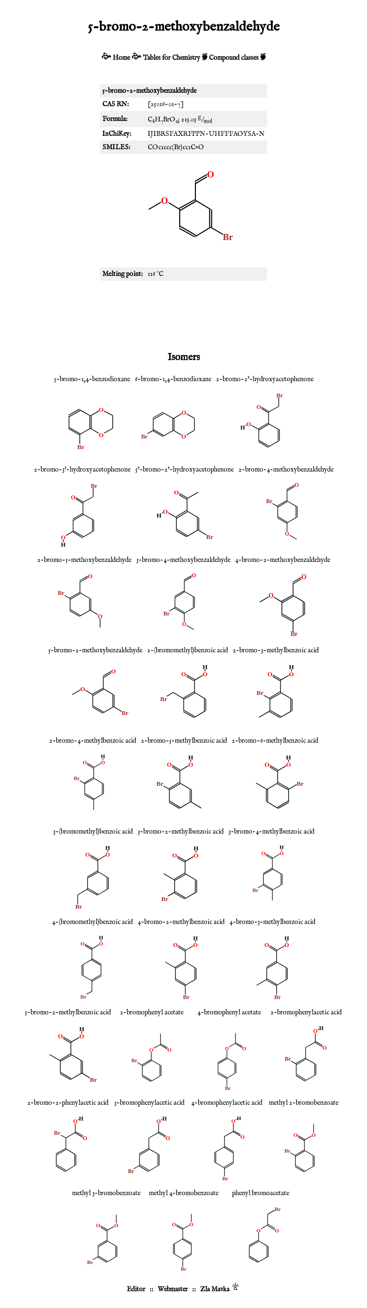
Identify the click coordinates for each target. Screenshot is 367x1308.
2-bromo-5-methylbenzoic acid (184, 740)
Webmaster (173, 1289)
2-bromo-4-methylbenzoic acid (92, 740)
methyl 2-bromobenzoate (303, 1103)
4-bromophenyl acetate (229, 1012)
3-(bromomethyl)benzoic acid (93, 831)
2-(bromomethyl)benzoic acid (187, 650)
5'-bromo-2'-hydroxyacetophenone (184, 469)
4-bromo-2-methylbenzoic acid (181, 922)
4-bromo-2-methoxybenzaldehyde (282, 560)
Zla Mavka (214, 1289)
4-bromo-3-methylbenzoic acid (272, 922)
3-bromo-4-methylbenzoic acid (271, 831)
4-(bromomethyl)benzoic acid (92, 922)
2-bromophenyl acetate (152, 1012)
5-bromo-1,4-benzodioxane (92, 379)
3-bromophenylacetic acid (149, 1103)
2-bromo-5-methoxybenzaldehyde (84, 560)
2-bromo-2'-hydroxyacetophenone (264, 379)
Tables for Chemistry (171, 58)
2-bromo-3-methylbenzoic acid (276, 650)
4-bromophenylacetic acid (226, 1103)
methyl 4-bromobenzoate (183, 1193)
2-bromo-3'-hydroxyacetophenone (82, 469)
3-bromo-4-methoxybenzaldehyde (183, 560)
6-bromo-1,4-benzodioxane (173, 379)
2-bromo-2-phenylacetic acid (67, 1103)
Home (121, 58)
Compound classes (234, 58)
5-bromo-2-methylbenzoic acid (68, 1012)
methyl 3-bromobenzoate (106, 1193)
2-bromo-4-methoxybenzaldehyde (286, 469)
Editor (136, 1289)
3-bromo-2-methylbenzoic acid (181, 831)
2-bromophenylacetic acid (306, 1012)
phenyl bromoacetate (260, 1193)
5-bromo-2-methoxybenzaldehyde (95, 650)
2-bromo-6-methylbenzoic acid (275, 740)
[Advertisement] (183, 314)
